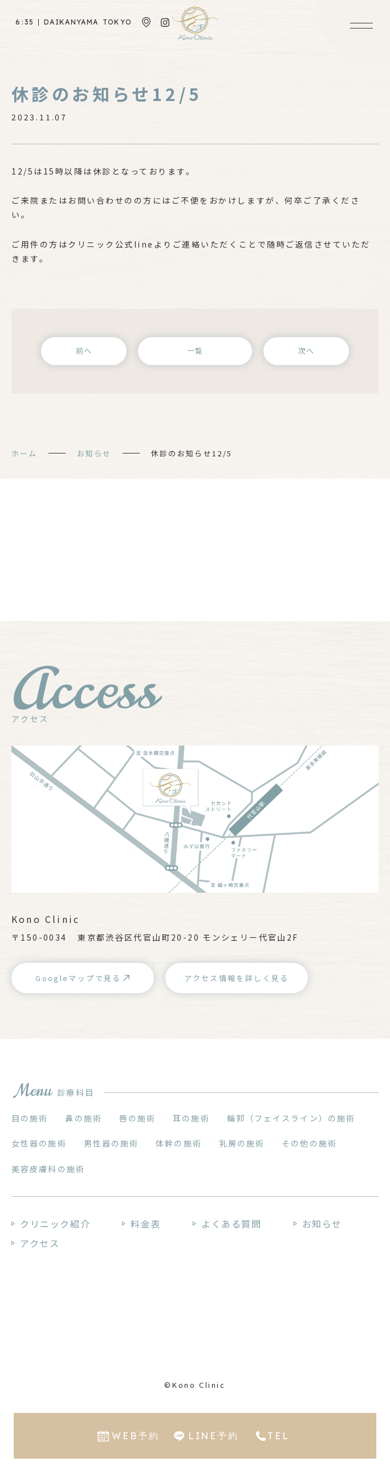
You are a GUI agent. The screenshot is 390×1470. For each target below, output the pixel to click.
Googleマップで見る (78, 978)
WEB (135, 1435)
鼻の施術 (83, 1118)
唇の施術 (137, 1118)
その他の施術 (309, 1143)
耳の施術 (191, 1118)
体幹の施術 (179, 1143)
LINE (213, 1435)
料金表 (146, 1223)
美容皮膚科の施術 (48, 1169)
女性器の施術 (39, 1143)
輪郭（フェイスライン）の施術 (291, 1118)
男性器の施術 (111, 1143)
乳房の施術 (242, 1143)
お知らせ (94, 453)
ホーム (24, 453)
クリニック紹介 (55, 1223)
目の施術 (29, 1118)
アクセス (39, 1243)
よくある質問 (231, 1223)
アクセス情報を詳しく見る (236, 978)
